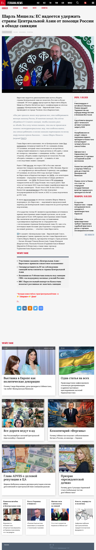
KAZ (38, 3)
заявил (35, 102)
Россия (16, 32)
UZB (63, 3)
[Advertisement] (48, 328)
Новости (5, 8)
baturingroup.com (62, 547)
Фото (34, 8)
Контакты (6, 544)
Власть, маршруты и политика (83, 502)
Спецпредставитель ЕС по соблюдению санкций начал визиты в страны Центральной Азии (42, 269)
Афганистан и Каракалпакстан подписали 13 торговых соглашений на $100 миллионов (84, 156)
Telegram (23, 296)
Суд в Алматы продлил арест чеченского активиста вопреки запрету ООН (83, 123)
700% (34, 180)
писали (30, 165)
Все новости (89, 234)
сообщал (63, 170)
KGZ (44, 3)
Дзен (33, 296)
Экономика (22, 32)
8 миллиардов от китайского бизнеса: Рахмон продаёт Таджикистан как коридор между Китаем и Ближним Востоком (84, 109)
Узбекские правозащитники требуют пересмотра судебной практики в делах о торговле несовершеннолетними (84, 225)
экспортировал (32, 190)
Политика (30, 32)
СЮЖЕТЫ (45, 8)
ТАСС (23, 138)
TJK (50, 3)
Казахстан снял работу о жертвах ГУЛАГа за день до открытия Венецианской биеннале (83, 171)
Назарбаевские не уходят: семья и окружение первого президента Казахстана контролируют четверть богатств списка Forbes (84, 139)
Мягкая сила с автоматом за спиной (56, 503)
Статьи (15, 8)
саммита (20, 107)
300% (51, 175)
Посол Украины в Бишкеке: (34, 502)
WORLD (70, 3)
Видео (25, 8)
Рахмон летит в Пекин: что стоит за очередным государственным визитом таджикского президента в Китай (83, 186)
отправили (58, 180)
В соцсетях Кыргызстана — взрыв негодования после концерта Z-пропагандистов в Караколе (83, 208)
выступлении (29, 200)
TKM (56, 3)
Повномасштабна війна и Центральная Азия (12, 503)
